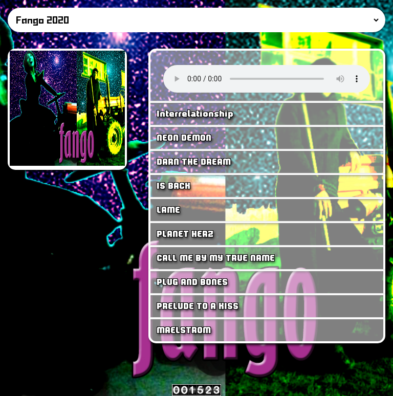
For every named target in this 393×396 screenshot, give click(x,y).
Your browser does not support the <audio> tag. (266, 79)
